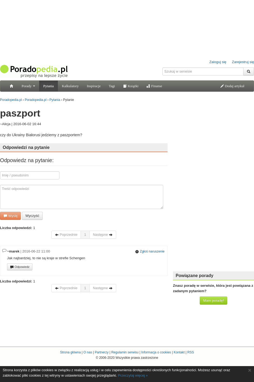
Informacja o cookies (156, 352)
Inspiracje (94, 86)
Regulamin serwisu (125, 352)
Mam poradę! (213, 300)
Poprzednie (66, 235)
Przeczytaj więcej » (133, 375)
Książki (130, 86)
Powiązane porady (194, 275)
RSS (190, 352)
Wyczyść (32, 216)
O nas (87, 352)
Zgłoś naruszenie (150, 251)
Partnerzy (101, 352)
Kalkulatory (70, 86)
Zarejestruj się (243, 62)
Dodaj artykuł (232, 86)
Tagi (112, 86)
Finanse (154, 86)
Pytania (48, 86)
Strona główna (70, 352)
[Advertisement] (213, 186)
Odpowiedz (19, 267)
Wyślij (10, 216)
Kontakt (179, 352)
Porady (28, 86)
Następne (103, 235)
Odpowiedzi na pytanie (26, 147)
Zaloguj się (217, 62)
